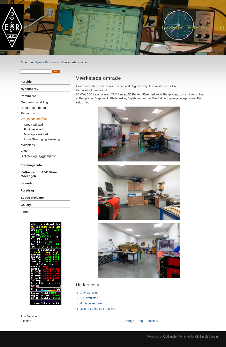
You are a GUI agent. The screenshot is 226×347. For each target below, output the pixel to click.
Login (214, 336)
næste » (153, 321)
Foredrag (27, 190)
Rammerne (52, 62)
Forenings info (31, 165)
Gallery (26, 205)
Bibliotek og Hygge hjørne (38, 156)
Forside (26, 81)
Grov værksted (33, 124)
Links (25, 212)
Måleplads (28, 145)
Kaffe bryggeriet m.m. (35, 107)
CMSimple (170, 336)
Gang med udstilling (34, 102)
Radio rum (28, 113)
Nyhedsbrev (29, 89)
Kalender (27, 183)
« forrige (128, 321)
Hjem (38, 62)
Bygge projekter (32, 197)
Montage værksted (36, 134)
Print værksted (33, 129)
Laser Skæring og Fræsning (42, 139)
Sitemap (26, 321)
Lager (25, 150)
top (141, 321)
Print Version (29, 316)
